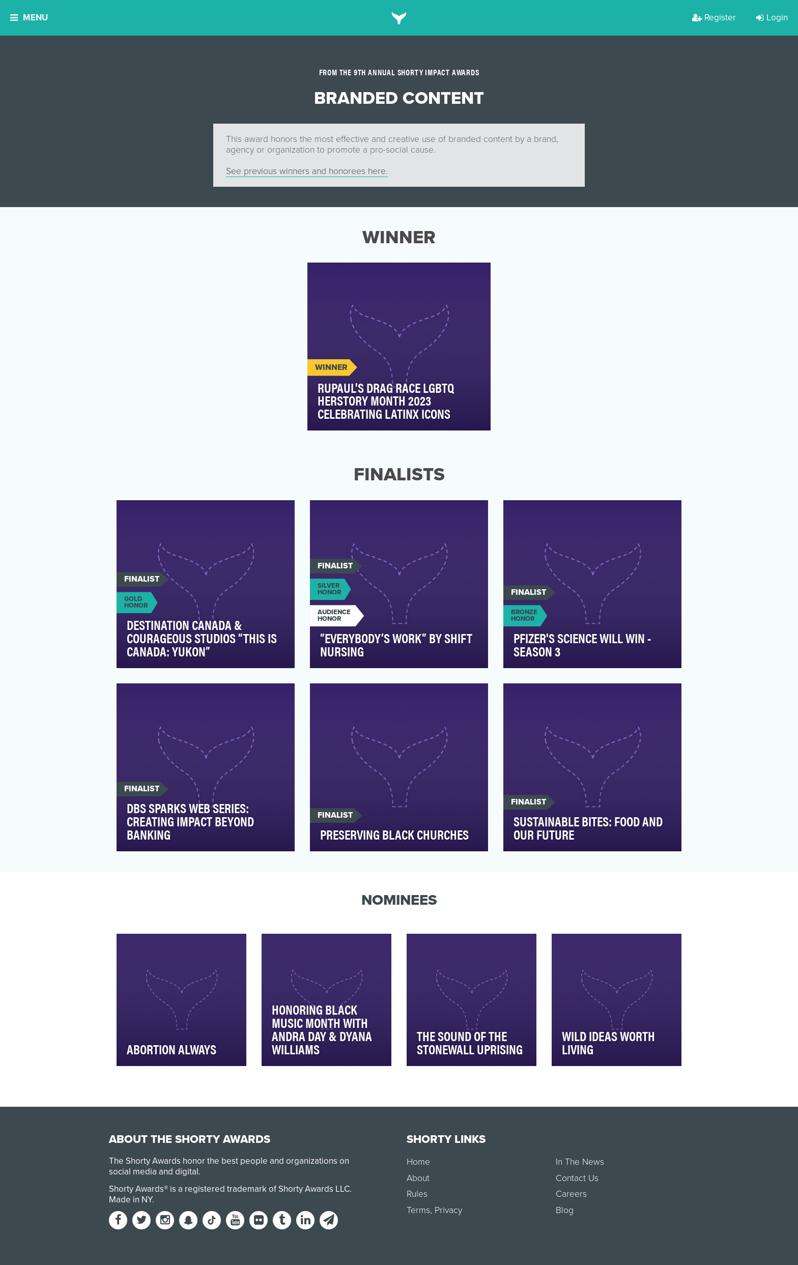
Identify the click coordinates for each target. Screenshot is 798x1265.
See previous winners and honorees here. (307, 171)
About (418, 1178)
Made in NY (130, 1199)
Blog (565, 1210)
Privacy (448, 1210)
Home (418, 1162)
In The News (580, 1162)
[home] (399, 18)
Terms (418, 1210)
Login (772, 17)
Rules (417, 1194)
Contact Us (577, 1178)
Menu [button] (29, 17)
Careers (571, 1194)
